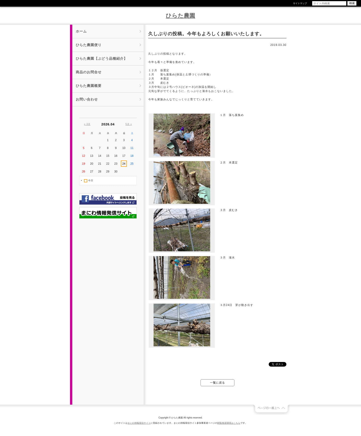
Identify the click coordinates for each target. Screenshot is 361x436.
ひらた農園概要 (89, 86)
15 (107, 155)
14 (99, 155)
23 (115, 163)
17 (123, 155)
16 (115, 155)
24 (123, 163)
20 (91, 163)
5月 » (128, 124)
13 (91, 155)
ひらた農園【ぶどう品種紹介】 (101, 58)
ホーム (81, 31)
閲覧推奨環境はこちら (228, 423)
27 (91, 171)
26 (83, 171)
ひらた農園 (180, 15)
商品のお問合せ (89, 72)
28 (99, 171)
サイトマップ (300, 3)
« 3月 (87, 124)
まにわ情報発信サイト (139, 423)
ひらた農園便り (89, 45)
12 (83, 155)
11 (131, 148)
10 (123, 148)
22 (107, 163)
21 (99, 163)
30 (115, 171)
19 (83, 163)
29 (107, 171)
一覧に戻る (217, 382)
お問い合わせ (87, 99)
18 (131, 155)
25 (131, 163)
